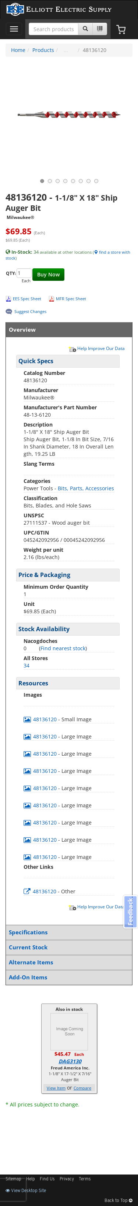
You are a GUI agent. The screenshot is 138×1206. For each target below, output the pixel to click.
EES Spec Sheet (27, 298)
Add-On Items (67, 977)
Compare (82, 1088)
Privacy (67, 1179)
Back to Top (118, 1201)
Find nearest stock (62, 648)
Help (30, 1179)
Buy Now (48, 274)
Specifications (67, 932)
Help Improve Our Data (96, 348)
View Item (56, 1088)
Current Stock (67, 947)
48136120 (41, 719)
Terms (85, 1179)
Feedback (130, 911)
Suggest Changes (30, 311)
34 (26, 665)
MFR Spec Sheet (71, 298)
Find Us (47, 1179)
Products (43, 49)
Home (18, 49)
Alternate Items (67, 962)
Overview (67, 329)
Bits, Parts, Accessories (86, 488)
